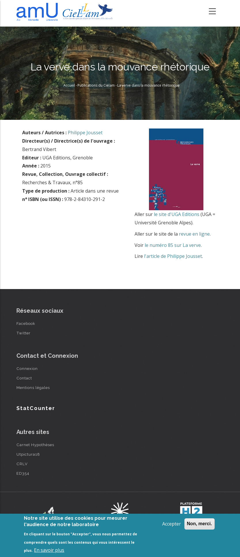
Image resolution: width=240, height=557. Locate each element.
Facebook (25, 323)
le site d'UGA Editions (176, 214)
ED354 (22, 473)
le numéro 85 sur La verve (173, 245)
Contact (24, 378)
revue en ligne (194, 234)
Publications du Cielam (96, 85)
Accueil (69, 85)
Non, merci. (199, 523)
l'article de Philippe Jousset (173, 256)
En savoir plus (49, 550)
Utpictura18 (28, 454)
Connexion (27, 368)
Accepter (171, 524)
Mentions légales (33, 387)
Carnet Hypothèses (35, 444)
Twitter (23, 333)
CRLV (22, 463)
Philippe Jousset (85, 132)
